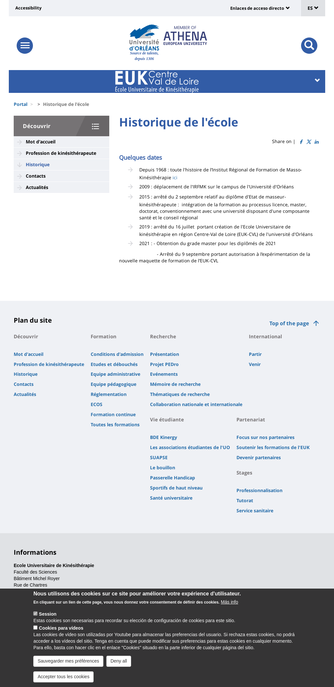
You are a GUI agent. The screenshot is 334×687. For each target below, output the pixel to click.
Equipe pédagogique (113, 384)
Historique (38, 164)
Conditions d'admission (117, 354)
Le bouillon (162, 467)
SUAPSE (159, 457)
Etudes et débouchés (114, 364)
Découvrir (37, 126)
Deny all (119, 667)
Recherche (163, 336)
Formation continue (113, 414)
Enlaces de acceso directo (257, 8)
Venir (255, 364)
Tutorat (244, 500)
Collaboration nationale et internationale (196, 404)
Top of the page (289, 323)
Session (47, 620)
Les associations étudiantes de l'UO (190, 447)
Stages (244, 472)
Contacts (36, 176)
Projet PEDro (164, 364)
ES (313, 8)
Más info (229, 608)
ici (175, 177)
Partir (255, 354)
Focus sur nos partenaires (265, 437)
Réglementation (109, 394)
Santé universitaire (171, 498)
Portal (20, 104)
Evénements (164, 374)
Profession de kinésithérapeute (61, 153)
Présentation (164, 354)
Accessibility (28, 8)
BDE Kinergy (163, 437)
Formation (103, 336)
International (265, 336)
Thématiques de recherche (180, 394)
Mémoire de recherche (175, 384)
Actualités (37, 187)
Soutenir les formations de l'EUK (273, 447)
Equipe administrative (115, 374)
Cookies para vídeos (61, 634)
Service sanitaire (254, 510)
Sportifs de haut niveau (176, 488)
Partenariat (250, 419)
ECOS (96, 404)
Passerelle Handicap (172, 478)
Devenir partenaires (258, 457)
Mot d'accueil (40, 142)
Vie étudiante (167, 419)
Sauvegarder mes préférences (68, 667)
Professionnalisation (259, 490)
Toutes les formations (115, 424)
